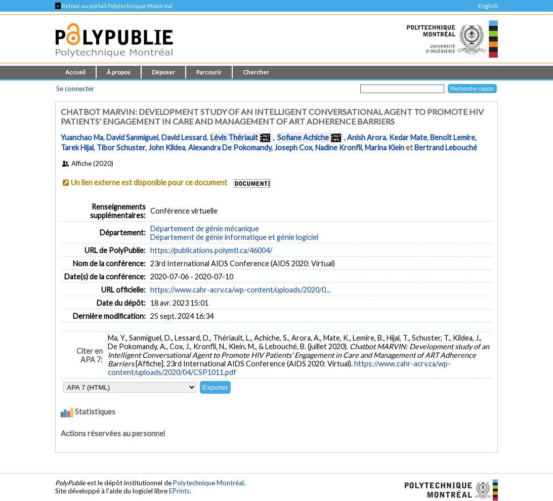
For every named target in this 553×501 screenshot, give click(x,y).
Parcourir (209, 72)
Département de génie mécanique (204, 228)
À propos (119, 72)
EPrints (179, 491)
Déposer (163, 72)
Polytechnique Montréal (208, 483)
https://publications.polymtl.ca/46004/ (211, 250)
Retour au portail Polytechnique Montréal (114, 6)
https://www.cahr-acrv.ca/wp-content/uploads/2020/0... (240, 289)
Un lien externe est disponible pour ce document (149, 182)
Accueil (75, 72)
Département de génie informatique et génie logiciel (234, 237)
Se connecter (75, 89)
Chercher (256, 72)
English (488, 6)
